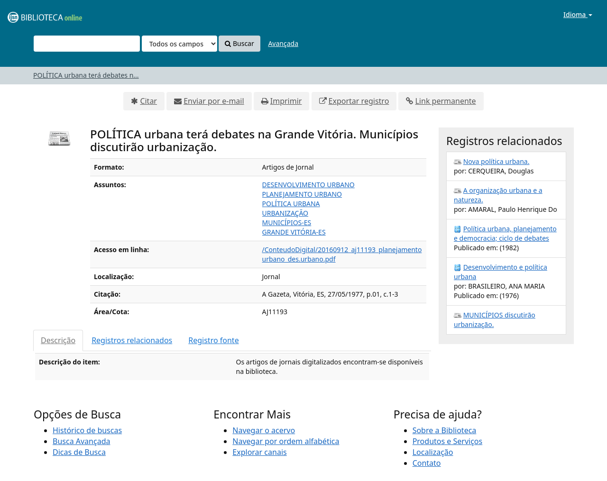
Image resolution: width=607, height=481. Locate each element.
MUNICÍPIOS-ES (287, 222)
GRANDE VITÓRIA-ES (294, 231)
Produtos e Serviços (448, 441)
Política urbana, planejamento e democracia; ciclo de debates (505, 233)
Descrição (58, 340)
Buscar (239, 43)
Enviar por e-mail (214, 101)
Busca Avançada (81, 441)
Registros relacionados (132, 340)
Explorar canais (259, 452)
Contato (427, 463)
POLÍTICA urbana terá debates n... (86, 75)
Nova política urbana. (496, 161)
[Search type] (179, 44)
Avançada (283, 43)
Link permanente (445, 101)
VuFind (30, 14)
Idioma (577, 14)
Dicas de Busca (79, 452)
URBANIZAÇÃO (285, 213)
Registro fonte (213, 340)
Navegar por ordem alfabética (285, 441)
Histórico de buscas (87, 430)
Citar (148, 101)
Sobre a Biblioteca (445, 430)
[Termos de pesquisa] (87, 44)
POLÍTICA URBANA (291, 203)
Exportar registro (359, 101)
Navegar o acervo (263, 430)
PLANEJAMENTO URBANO (302, 194)
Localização (433, 452)
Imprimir (286, 101)
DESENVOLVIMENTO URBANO (308, 184)
